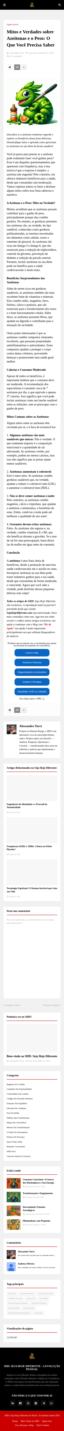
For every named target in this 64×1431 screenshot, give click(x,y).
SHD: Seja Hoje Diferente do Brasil (20, 1415)
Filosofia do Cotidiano (16, 1108)
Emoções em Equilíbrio (17, 1103)
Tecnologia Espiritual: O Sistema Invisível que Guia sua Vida (32, 890)
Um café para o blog (24, 1425)
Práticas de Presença (15, 1137)
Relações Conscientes (16, 1146)
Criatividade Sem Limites (18, 1094)
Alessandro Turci (30, 726)
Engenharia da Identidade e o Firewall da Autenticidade (27, 806)
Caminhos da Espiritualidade (19, 1089)
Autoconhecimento (27, 1293)
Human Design (28, 1308)
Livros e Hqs (32, 652)
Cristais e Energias (32, 682)
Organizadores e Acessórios (32, 672)
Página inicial (12, 24)
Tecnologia (38, 1313)
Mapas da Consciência (16, 1122)
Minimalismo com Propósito (36, 1221)
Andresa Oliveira (26, 1264)
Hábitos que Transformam (18, 1118)
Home (15, 1421)
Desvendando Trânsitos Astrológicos (34, 1209)
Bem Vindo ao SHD (30, 1421)
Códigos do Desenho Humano (20, 1098)
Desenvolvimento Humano (18, 1303)
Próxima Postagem (51, 1005)
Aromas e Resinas (32, 662)
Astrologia (12, 1293)
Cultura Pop (30, 1298)
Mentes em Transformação (18, 1127)
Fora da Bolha (13, 1113)
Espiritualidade (13, 1308)
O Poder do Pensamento (17, 1132)
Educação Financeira (39, 1303)
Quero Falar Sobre (14, 1142)
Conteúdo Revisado (15, 1298)
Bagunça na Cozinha (16, 1084)
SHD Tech (11, 1151)
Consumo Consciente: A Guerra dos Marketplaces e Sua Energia (38, 1181)
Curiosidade (43, 1298)
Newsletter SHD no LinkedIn (32, 691)
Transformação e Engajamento (38, 1193)
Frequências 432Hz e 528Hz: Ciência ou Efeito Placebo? (29, 848)
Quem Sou (47, 1421)
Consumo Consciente (45, 1293)
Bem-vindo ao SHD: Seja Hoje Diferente (32, 1056)
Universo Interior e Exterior (19, 1156)
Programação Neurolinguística (19, 1313)
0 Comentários (16, 56)
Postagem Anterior (13, 1005)
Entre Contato (42, 1425)
